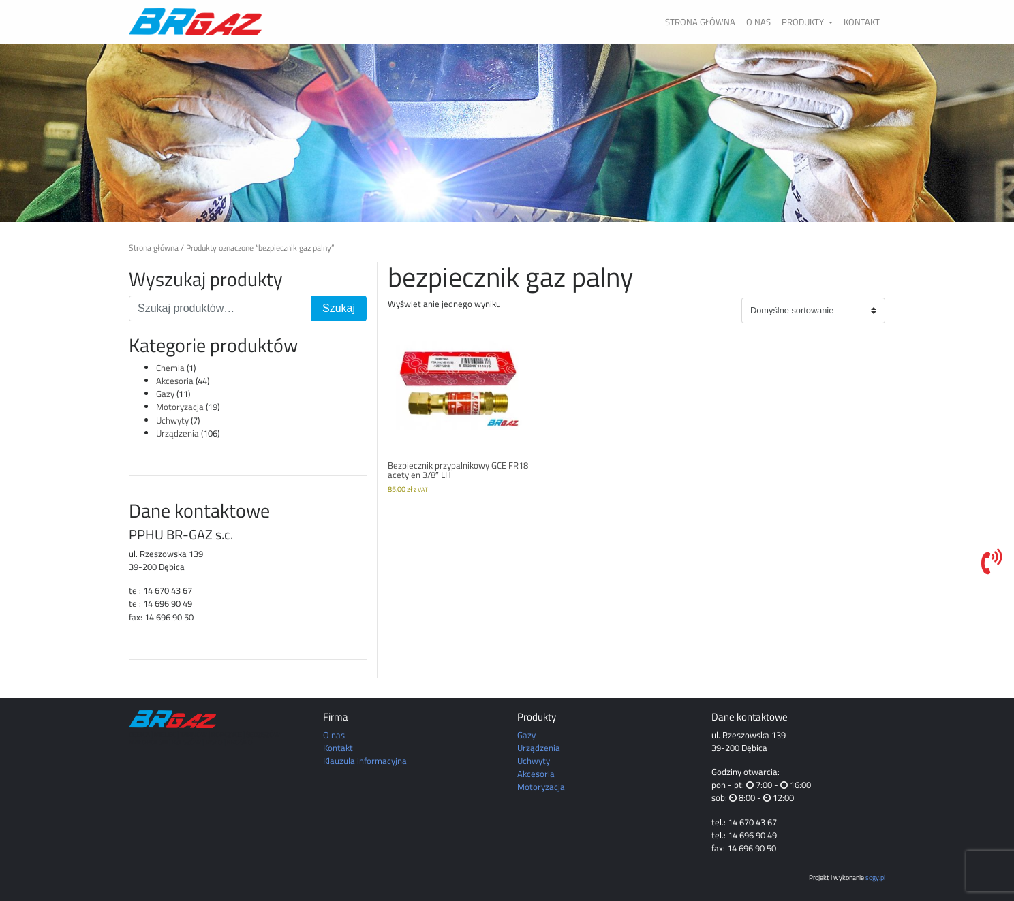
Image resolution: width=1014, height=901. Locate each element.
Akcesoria (175, 381)
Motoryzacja (180, 406)
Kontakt (862, 22)
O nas (758, 22)
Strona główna (700, 22)
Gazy (165, 393)
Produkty (804, 22)
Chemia (170, 368)
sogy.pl (875, 877)
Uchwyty (172, 420)
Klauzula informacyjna (365, 761)
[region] (507, 132)
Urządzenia (177, 433)
